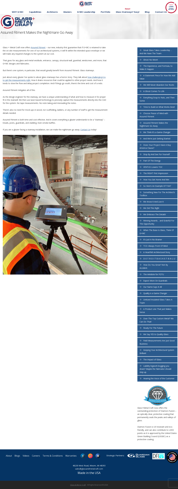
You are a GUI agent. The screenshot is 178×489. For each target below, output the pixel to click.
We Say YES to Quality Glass (155, 334)
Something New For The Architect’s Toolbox (157, 194)
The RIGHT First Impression (155, 173)
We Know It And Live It (153, 201)
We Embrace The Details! (154, 214)
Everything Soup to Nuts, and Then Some (157, 99)
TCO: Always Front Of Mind (155, 246)
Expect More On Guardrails (155, 280)
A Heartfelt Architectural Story (156, 252)
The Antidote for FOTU (153, 274)
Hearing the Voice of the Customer (158, 378)
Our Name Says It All (152, 287)
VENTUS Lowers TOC (153, 167)
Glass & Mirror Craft (78, 485)
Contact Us (85, 129)
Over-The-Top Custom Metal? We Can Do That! (157, 320)
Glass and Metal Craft (88, 3)
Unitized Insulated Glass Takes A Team (156, 301)
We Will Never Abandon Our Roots (158, 85)
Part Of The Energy (151, 160)
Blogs (17, 455)
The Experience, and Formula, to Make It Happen (156, 67)
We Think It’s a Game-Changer (156, 132)
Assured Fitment (38, 47)
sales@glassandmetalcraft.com (89, 468)
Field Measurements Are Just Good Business (157, 342)
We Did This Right (151, 208)
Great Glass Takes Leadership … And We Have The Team (156, 52)
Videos (26, 455)
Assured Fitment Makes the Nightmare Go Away (154, 124)
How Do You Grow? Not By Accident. (154, 266)
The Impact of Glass (152, 359)
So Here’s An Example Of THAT (157, 186)
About (9, 455)
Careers (36, 455)
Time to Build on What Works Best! (159, 107)
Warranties (71, 455)
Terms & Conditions (53, 455)
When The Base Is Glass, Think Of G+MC (157, 232)
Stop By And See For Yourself (156, 154)
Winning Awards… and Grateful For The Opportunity (157, 222)
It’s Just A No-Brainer (152, 239)
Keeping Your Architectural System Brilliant (157, 351)
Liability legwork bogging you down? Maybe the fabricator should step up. (155, 369)
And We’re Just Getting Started (156, 138)
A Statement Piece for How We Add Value (157, 77)
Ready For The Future (153, 328)
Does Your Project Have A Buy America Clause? (155, 146)
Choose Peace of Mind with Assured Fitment (154, 115)
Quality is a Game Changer (155, 293)
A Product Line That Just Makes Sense (156, 310)
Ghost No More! (150, 59)
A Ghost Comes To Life (153, 91)
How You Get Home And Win (156, 179)
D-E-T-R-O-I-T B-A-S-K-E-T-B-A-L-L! (159, 258)
